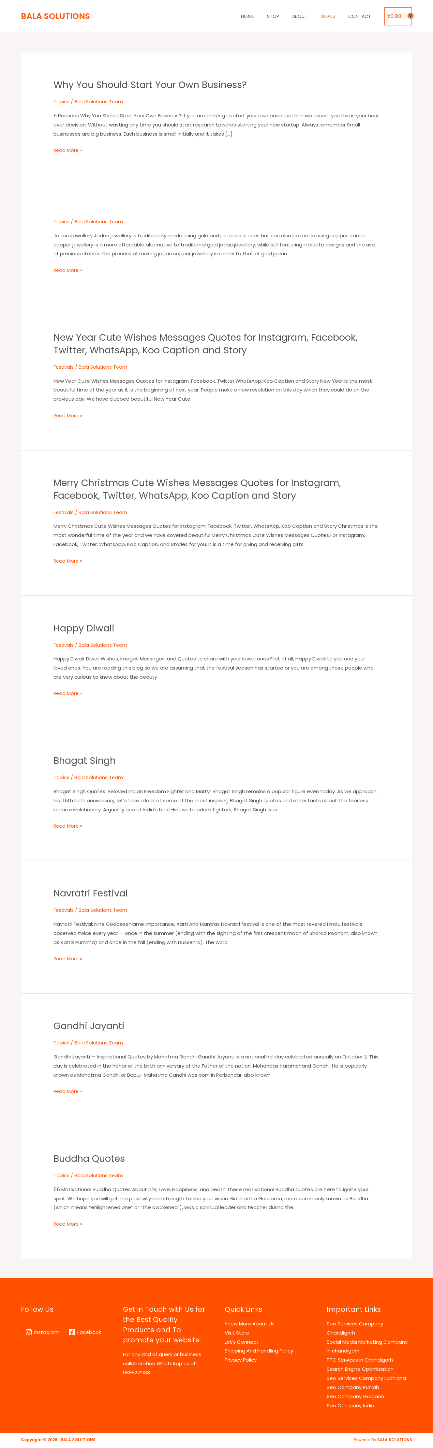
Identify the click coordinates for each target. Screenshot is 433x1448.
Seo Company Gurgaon (355, 1396)
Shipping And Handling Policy (259, 1350)
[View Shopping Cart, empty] (398, 16)
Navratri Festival (92, 893)
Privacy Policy (241, 1359)
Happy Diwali (85, 628)
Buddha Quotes (90, 1158)
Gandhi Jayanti (90, 1026)
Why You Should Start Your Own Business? (154, 85)
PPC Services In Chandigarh (360, 1359)
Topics (61, 101)
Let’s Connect (242, 1341)
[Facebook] (85, 1332)
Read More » (68, 150)
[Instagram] (42, 1332)
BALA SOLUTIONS (55, 16)
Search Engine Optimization (360, 1369)
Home (247, 16)
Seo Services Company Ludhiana (366, 1378)
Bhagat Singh (86, 760)
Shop (273, 16)
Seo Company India (350, 1405)
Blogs (328, 16)
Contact (359, 16)
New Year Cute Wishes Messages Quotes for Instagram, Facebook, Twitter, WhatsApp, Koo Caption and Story (212, 344)
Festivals (63, 366)
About (299, 16)
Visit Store (237, 1332)
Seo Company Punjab (353, 1386)
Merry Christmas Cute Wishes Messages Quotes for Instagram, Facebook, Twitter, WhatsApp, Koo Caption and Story (204, 489)
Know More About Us (250, 1323)
